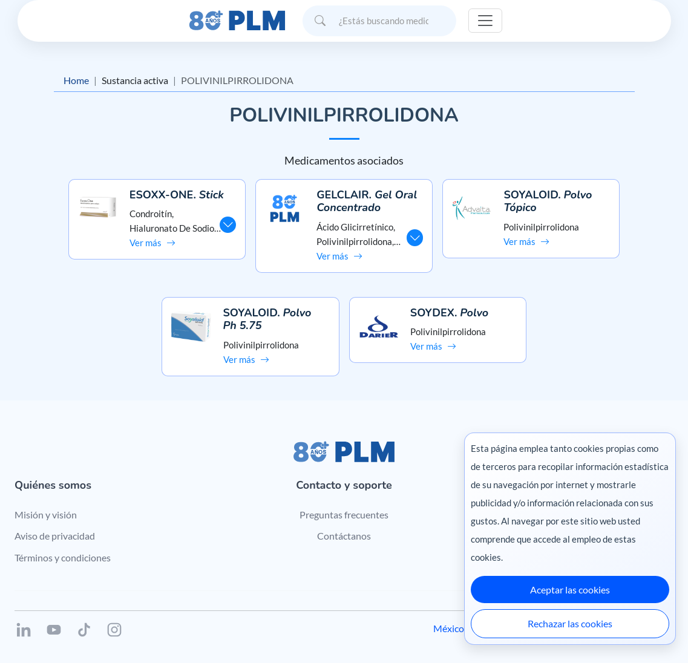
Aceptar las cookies (570, 589)
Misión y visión (46, 514)
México (448, 628)
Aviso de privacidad (55, 535)
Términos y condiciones (63, 557)
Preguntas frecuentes (344, 514)
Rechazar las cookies (570, 623)
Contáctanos (344, 535)
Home (76, 80)
